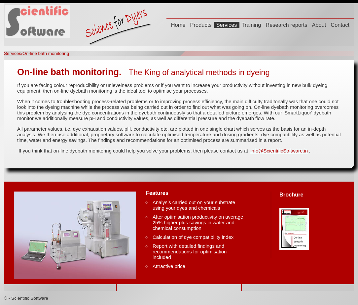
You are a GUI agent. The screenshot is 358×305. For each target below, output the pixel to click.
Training (251, 25)
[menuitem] (178, 26)
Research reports (286, 25)
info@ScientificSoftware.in (279, 150)
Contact (340, 25)
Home (178, 25)
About (319, 25)
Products (201, 25)
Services (226, 25)
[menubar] (260, 26)
